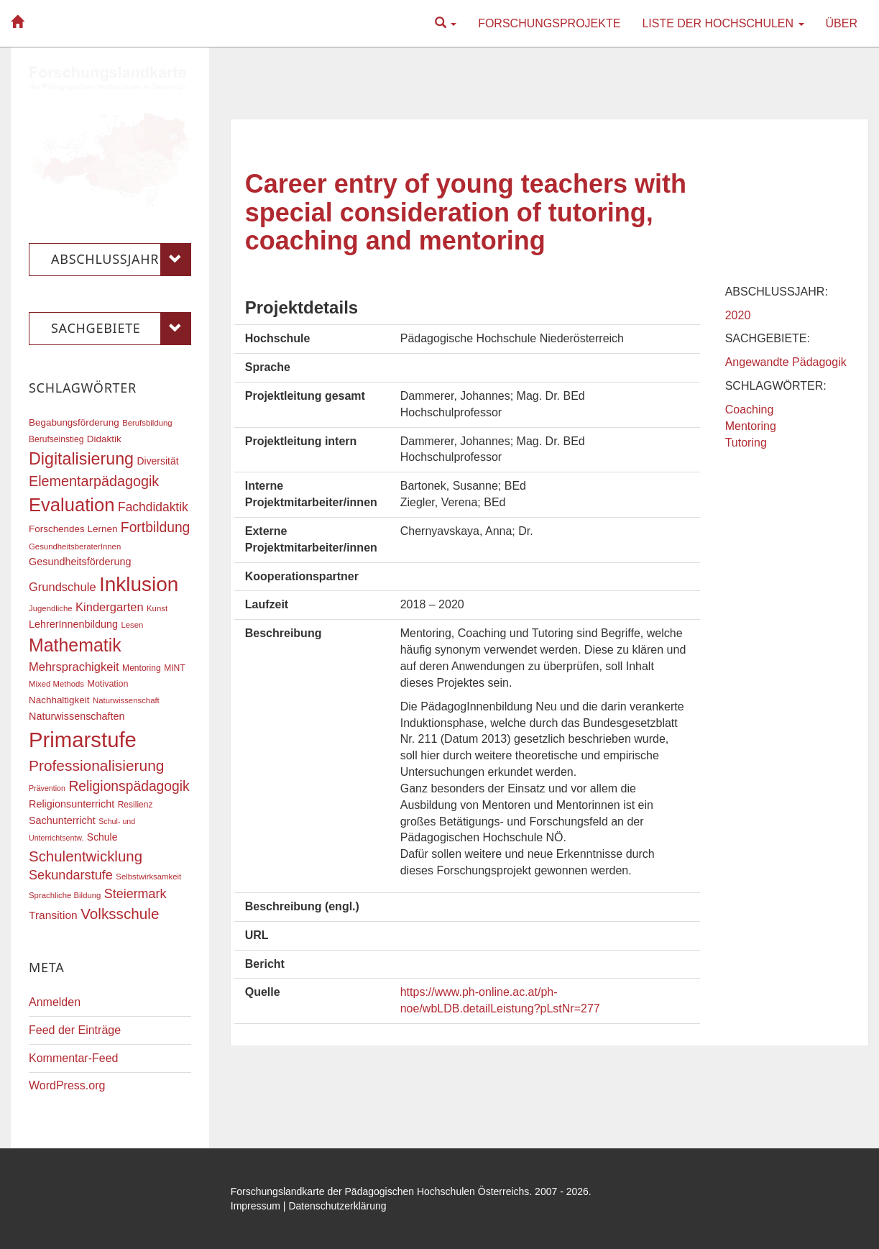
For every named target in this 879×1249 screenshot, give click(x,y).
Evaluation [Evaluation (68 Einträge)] (72, 505)
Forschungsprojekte (549, 23)
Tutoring (746, 442)
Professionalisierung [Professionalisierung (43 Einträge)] (96, 765)
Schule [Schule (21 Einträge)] (102, 837)
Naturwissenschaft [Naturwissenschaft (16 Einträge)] (126, 700)
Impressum (255, 1206)
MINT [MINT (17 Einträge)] (174, 668)
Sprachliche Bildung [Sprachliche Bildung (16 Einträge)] (65, 895)
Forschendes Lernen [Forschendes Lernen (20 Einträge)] (73, 528)
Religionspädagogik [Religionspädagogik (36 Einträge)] (128, 786)
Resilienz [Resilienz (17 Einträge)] (135, 805)
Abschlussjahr (121, 259)
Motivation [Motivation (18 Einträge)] (107, 684)
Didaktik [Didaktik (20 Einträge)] (104, 439)
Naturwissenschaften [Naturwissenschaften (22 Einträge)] (77, 716)
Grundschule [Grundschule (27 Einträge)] (62, 586)
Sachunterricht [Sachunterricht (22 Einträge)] (62, 820)
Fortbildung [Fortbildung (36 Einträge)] (155, 527)
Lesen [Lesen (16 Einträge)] (132, 625)
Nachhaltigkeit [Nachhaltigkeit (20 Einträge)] (59, 700)
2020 (738, 315)
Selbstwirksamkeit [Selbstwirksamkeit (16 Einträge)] (148, 876)
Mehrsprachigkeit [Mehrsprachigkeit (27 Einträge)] (74, 666)
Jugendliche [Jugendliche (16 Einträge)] (51, 608)
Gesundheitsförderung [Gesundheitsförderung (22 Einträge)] (80, 561)
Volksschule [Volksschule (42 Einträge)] (119, 913)
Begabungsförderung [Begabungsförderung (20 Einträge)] (74, 422)
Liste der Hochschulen (723, 23)
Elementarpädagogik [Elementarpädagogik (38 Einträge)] (94, 481)
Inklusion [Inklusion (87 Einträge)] (138, 584)
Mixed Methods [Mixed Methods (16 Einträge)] (56, 684)
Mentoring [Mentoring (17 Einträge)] (141, 668)
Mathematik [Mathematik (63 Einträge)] (75, 645)
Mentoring (750, 426)
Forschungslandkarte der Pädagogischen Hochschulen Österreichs (380, 1191)
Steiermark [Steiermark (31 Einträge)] (135, 894)
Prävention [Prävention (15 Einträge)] (47, 788)
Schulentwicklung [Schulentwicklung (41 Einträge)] (85, 856)
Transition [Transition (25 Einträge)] (53, 915)
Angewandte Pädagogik (786, 362)
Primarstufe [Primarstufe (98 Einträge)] (83, 739)
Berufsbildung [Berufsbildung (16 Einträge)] (147, 422)
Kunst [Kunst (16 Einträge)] (157, 608)
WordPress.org (67, 1085)
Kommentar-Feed (74, 1058)
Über (841, 23)
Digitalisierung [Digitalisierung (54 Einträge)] (81, 458)
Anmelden (54, 1002)
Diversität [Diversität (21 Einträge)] (157, 461)
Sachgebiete (121, 328)
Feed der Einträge (75, 1030)
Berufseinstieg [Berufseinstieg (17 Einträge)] (56, 439)
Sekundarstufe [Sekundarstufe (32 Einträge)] (71, 875)
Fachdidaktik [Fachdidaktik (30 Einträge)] (153, 507)
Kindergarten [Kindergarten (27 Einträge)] (109, 606)
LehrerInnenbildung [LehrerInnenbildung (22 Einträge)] (73, 624)
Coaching (749, 409)
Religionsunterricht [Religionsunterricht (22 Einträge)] (71, 804)
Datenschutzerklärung (337, 1206)
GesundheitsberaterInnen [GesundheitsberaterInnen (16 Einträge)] (75, 546)
